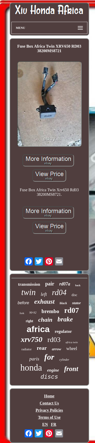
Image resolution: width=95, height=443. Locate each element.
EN (45, 424)
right (29, 321)
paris (34, 358)
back (78, 285)
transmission (29, 284)
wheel (71, 348)
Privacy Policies (49, 410)
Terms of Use (49, 417)
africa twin (72, 342)
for (49, 356)
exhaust (44, 301)
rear (42, 348)
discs (49, 377)
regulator (63, 331)
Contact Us (49, 403)
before (23, 303)
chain (45, 319)
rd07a (64, 283)
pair (49, 283)
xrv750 (31, 339)
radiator (27, 349)
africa (38, 329)
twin (28, 292)
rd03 (53, 339)
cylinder (64, 359)
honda (31, 368)
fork (22, 313)
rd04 (59, 292)
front (71, 369)
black (63, 303)
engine (53, 370)
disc (75, 295)
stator (76, 303)
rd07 (71, 310)
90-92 (32, 312)
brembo (50, 311)
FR (53, 424)
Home (49, 396)
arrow (56, 349)
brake (65, 319)
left (44, 294)
